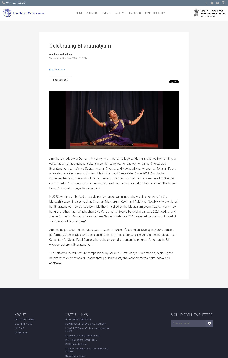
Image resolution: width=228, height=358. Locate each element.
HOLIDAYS (19, 328)
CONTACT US (21, 332)
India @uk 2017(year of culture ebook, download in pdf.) (87, 329)
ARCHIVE (120, 13)
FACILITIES (135, 13)
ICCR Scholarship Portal (76, 344)
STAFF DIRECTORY (155, 13)
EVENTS (107, 13)
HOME (79, 13)
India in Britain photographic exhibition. (83, 335)
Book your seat (60, 79)
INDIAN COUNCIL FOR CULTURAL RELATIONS (85, 324)
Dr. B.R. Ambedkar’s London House (81, 340)
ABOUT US (92, 13)
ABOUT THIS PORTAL (24, 319)
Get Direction (57, 69)
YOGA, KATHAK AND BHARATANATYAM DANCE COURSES (87, 350)
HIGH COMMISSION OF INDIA (78, 319)
